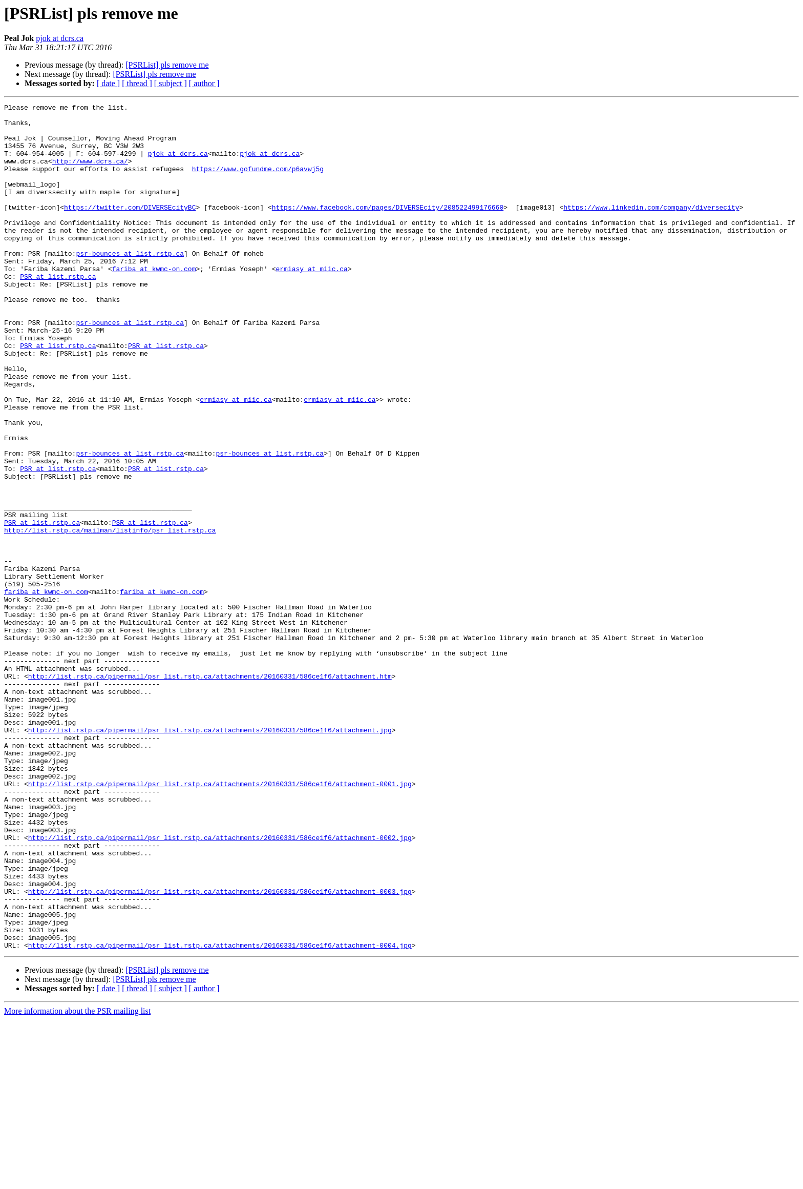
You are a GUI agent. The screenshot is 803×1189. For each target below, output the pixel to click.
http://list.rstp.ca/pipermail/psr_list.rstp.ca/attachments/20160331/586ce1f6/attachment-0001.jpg (220, 920)
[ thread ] (137, 83)
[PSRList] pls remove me (166, 64)
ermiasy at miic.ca (311, 302)
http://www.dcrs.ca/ (90, 173)
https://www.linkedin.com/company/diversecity (651, 228)
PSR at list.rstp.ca (58, 311)
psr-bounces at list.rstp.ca (130, 284)
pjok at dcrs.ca (59, 38)
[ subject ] (170, 83)
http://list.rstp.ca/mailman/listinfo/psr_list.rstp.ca (110, 616)
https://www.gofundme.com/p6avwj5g (258, 182)
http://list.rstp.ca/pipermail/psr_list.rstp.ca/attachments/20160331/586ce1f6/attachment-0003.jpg (220, 1049)
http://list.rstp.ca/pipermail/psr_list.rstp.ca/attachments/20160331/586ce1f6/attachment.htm (210, 791)
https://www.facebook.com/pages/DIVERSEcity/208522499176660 (387, 228)
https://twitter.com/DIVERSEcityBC (130, 228)
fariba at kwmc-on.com (154, 302)
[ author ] (204, 83)
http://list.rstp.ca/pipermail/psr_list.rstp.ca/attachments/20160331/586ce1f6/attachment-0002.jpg (220, 985)
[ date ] (108, 83)
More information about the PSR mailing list (77, 1180)
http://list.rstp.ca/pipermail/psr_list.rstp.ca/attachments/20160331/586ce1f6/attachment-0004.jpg (220, 1114)
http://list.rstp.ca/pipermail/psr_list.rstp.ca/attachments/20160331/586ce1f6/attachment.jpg (210, 855)
